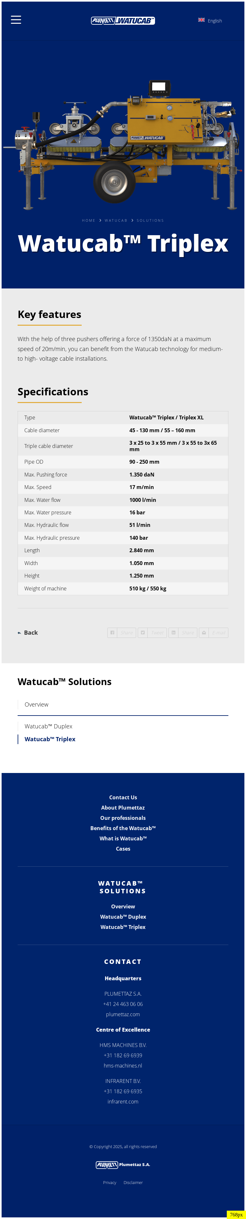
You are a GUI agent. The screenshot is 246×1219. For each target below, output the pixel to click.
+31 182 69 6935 (123, 1091)
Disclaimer (133, 1182)
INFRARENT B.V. (123, 1081)
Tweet (150, 633)
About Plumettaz (123, 807)
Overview (36, 704)
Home (89, 220)
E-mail (212, 633)
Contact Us (123, 797)
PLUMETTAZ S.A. (123, 993)
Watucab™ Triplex (50, 739)
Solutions (150, 220)
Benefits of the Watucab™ (123, 828)
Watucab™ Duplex (48, 726)
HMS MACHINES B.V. (123, 1045)
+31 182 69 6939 (123, 1055)
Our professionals (123, 817)
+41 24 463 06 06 (123, 1004)
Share (120, 633)
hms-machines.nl (123, 1065)
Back (31, 632)
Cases (123, 848)
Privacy (109, 1182)
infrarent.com (123, 1101)
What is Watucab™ (123, 838)
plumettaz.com (123, 1014)
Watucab (116, 220)
